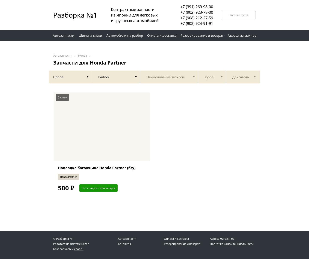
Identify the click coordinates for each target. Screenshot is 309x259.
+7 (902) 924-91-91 (196, 23)
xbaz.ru (78, 249)
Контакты (124, 244)
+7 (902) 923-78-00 (196, 12)
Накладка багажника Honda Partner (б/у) (97, 167)
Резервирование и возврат (182, 244)
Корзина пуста (239, 15)
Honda (82, 55)
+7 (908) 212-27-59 (196, 17)
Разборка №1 (72, 15)
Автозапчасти (62, 55)
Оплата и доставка (176, 239)
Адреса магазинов (222, 239)
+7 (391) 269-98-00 (196, 6)
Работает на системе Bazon (71, 244)
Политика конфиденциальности (231, 244)
